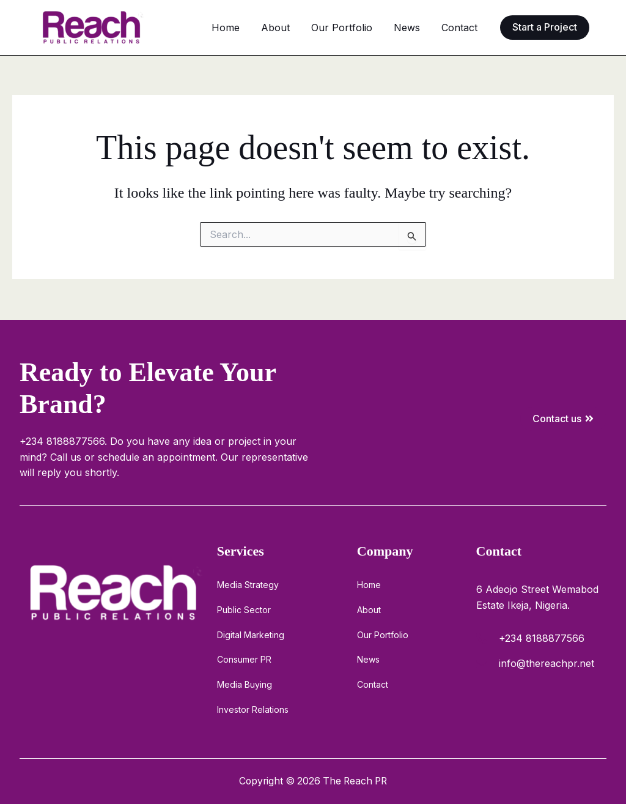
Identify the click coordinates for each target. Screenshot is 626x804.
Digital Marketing (250, 633)
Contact (464, 27)
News (420, 27)
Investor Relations (253, 709)
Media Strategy (248, 583)
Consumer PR (244, 658)
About (307, 27)
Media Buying (244, 684)
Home (266, 27)
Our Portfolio (364, 27)
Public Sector (244, 608)
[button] (544, 27)
